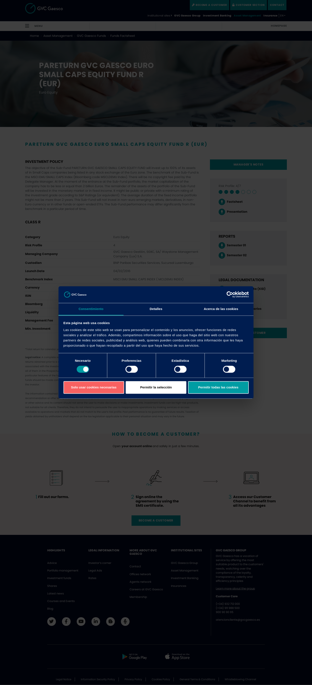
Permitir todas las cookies (218, 387)
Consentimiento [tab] (91, 309)
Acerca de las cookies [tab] (221, 309)
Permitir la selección (156, 387)
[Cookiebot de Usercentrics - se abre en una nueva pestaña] (230, 294)
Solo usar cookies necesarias (93, 387)
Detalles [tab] (156, 309)
